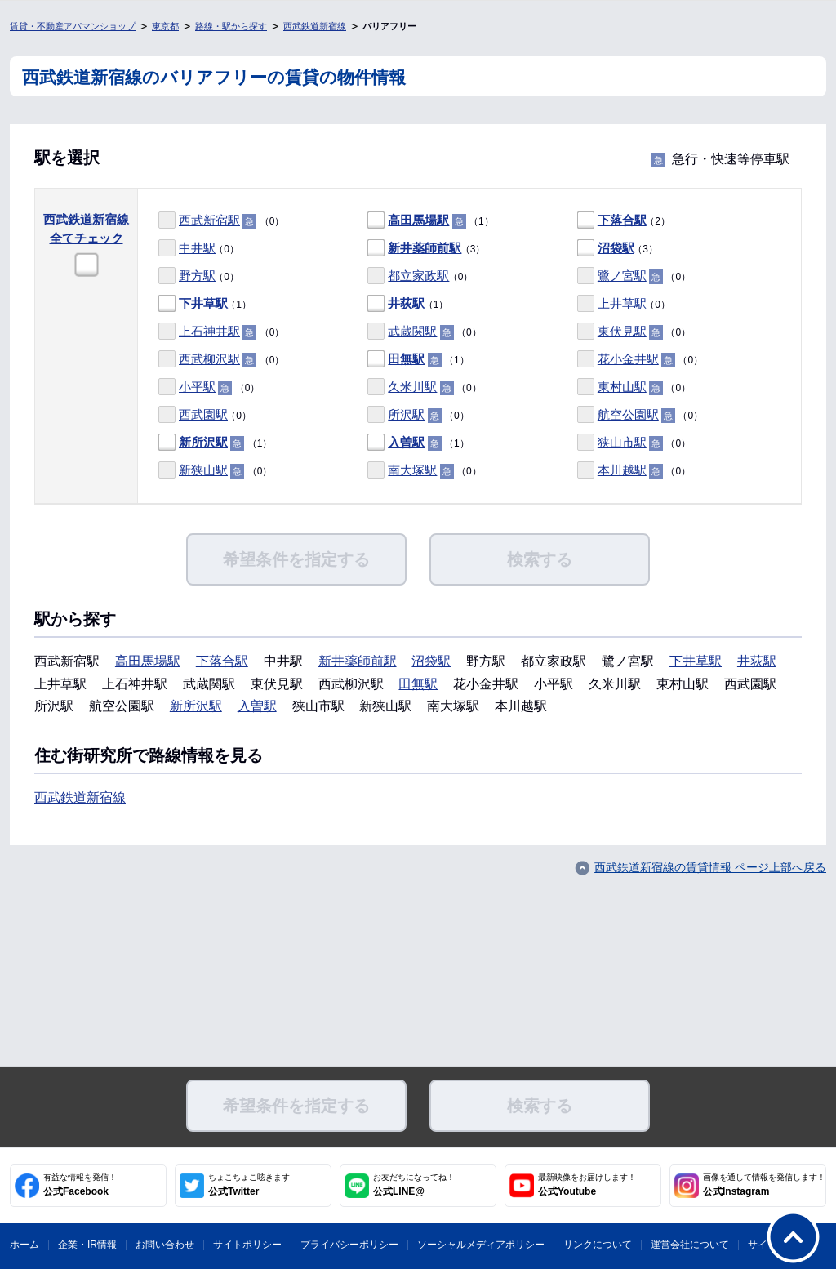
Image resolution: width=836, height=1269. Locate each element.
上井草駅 (622, 303)
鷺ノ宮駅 (622, 276)
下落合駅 (622, 220)
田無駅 (406, 359)
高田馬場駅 (418, 220)
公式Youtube (587, 1185)
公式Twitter (249, 1185)
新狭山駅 (203, 470)
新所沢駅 (203, 442)
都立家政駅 (418, 276)
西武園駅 (203, 414)
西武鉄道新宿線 (314, 26)
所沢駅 (406, 414)
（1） (430, 221)
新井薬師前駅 (424, 248)
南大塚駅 (412, 470)
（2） (623, 221)
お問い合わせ (165, 1244)
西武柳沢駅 (209, 359)
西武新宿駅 (209, 220)
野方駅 (197, 276)
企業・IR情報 (87, 1244)
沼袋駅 (616, 248)
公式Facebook (80, 1185)
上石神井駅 (209, 331)
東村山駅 (622, 387)
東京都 (165, 26)
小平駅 (197, 387)
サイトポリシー (247, 1244)
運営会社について (690, 1244)
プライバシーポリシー (349, 1244)
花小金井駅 (628, 359)
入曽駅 (406, 442)
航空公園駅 (628, 414)
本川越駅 (622, 470)
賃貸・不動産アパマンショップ (73, 26)
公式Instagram (764, 1185)
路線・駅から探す (231, 26)
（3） (426, 248)
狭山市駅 (622, 442)
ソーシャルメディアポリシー (481, 1244)
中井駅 (197, 248)
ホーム (24, 1244)
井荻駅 (406, 303)
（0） (221, 221)
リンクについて (597, 1244)
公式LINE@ (414, 1185)
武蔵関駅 (412, 331)
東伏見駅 (622, 331)
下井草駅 (203, 303)
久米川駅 (412, 387)
